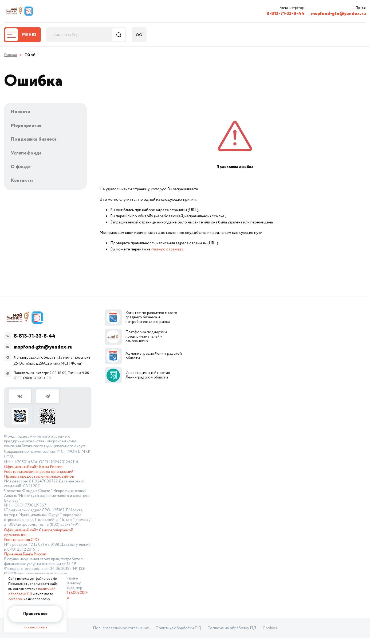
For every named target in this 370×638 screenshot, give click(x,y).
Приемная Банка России (25, 554)
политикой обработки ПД (31, 591)
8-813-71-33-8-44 (285, 13)
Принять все (35, 614)
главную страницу (167, 249)
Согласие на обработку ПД (231, 628)
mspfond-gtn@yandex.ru (338, 13)
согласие (15, 599)
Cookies (270, 628)
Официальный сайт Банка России (33, 467)
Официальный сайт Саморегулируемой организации (38, 532)
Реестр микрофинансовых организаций (38, 472)
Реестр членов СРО (21, 540)
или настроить (35, 627)
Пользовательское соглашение (121, 628)
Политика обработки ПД (178, 628)
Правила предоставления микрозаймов (39, 477)
